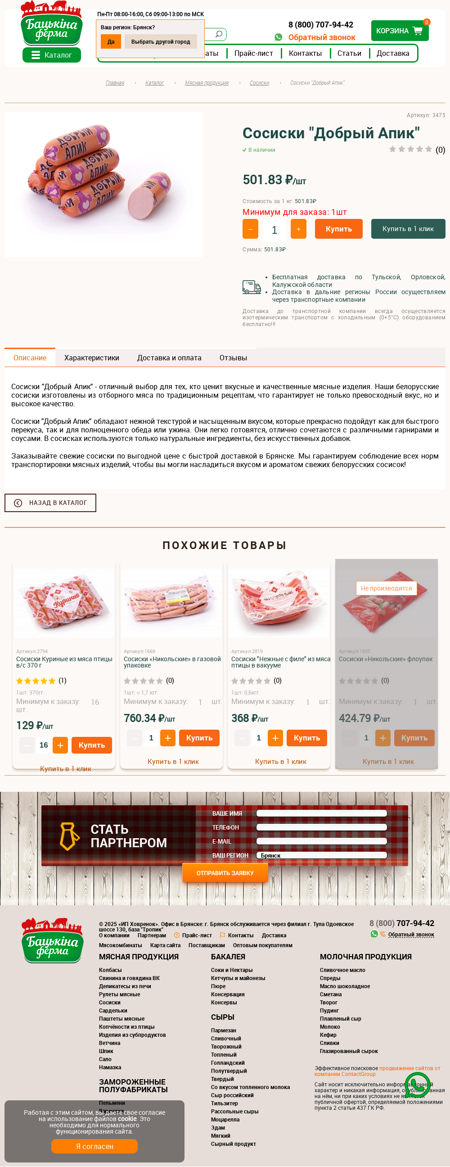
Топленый (224, 1054)
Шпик (106, 1051)
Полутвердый (229, 1071)
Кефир (328, 1035)
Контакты (305, 53)
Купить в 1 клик (408, 229)
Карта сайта (165, 945)
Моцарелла (225, 1119)
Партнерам (152, 935)
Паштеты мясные (121, 1018)
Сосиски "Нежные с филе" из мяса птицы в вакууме (281, 662)
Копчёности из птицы (127, 1027)
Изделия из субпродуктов (132, 1035)
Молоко (330, 1027)
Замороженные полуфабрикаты (133, 1086)
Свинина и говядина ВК (129, 978)
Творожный (226, 1046)
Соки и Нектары (232, 970)
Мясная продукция (139, 957)
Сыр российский (232, 1095)
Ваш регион (230, 856)
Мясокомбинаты (120, 945)
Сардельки (113, 1010)
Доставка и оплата (169, 358)
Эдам (218, 1127)
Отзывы (234, 358)
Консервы (224, 1002)
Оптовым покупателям (262, 945)
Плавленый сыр (340, 1018)
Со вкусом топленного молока (250, 1087)
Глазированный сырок (349, 1051)
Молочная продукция (366, 957)
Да (111, 41)
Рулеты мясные (119, 994)
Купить (339, 229)
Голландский (228, 1063)
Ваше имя (227, 814)
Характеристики (91, 358)
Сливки (329, 1043)
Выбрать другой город (160, 41)
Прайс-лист (253, 53)
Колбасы (110, 970)
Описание (30, 358)
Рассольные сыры (235, 1111)
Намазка (110, 1067)
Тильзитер (224, 1103)
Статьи (349, 53)
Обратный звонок (322, 37)
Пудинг (329, 1010)
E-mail (221, 842)
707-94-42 (401, 923)
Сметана (331, 994)
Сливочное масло (342, 970)
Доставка (393, 53)
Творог (329, 1002)
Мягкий (220, 1136)
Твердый (222, 1079)
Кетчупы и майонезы (238, 978)
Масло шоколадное (345, 986)
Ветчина (109, 1043)
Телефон (225, 828)
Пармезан (223, 1030)
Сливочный (226, 1038)
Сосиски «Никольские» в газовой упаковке (172, 662)
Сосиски (110, 1002)
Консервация (228, 994)
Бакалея (228, 957)
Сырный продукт (233, 1144)
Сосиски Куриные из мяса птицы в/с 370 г (64, 662)
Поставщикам (207, 945)
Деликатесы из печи (125, 986)
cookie (127, 1118)
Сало (105, 1059)
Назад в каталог (58, 503)
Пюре (218, 986)
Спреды (330, 978)
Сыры (222, 1017)
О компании (114, 935)
